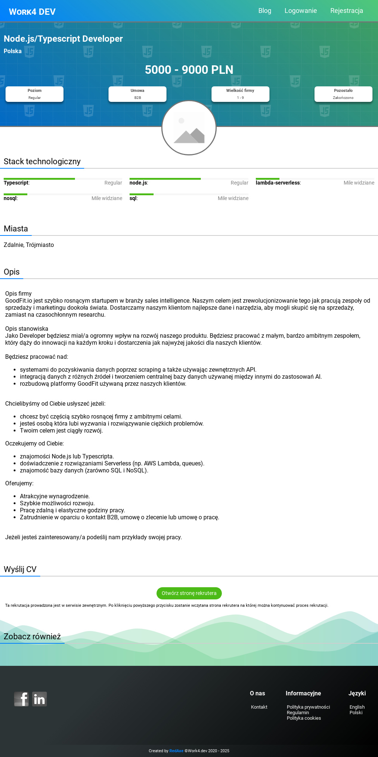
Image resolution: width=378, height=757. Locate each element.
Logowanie (301, 10)
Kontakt (259, 707)
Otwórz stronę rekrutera (189, 593)
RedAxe (176, 751)
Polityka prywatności (308, 707)
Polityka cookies (304, 718)
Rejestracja (346, 10)
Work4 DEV (32, 12)
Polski (356, 712)
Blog (264, 10)
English (357, 707)
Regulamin (298, 712)
